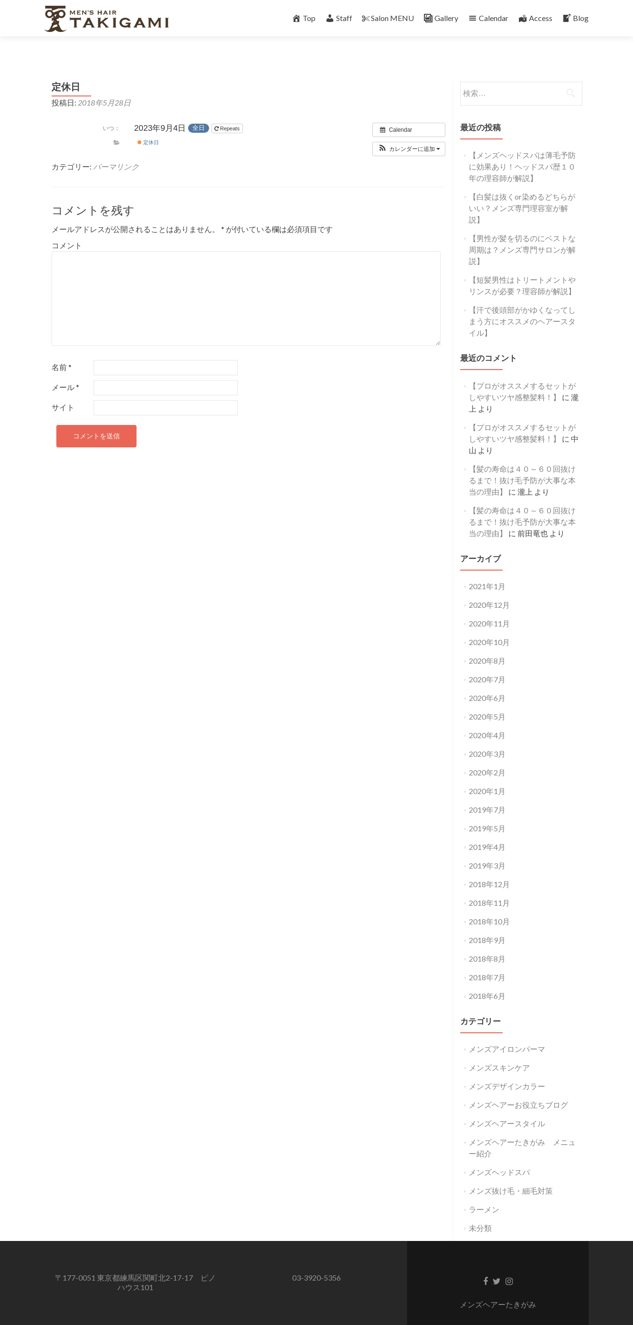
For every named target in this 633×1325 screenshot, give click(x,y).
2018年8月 (487, 941)
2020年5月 (487, 699)
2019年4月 (487, 830)
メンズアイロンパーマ (507, 1032)
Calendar (488, 18)
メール (65, 370)
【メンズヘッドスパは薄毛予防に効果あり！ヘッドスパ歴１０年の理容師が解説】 (522, 150)
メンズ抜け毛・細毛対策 (511, 1173)
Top (304, 18)
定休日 (148, 125)
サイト (63, 390)
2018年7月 (487, 960)
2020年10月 (489, 625)
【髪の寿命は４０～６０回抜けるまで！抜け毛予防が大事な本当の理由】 (522, 463)
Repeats (227, 112)
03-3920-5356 (316, 1260)
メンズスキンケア (499, 1050)
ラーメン (484, 1192)
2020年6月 (487, 681)
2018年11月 (489, 885)
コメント (67, 228)
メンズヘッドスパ (499, 1155)
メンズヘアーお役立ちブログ (518, 1087)
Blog (575, 18)
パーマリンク (116, 149)
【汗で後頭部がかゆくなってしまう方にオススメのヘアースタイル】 (522, 304)
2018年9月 (487, 923)
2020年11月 (489, 606)
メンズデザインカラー (507, 1069)
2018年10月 (489, 904)
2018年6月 (487, 979)
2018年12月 (489, 867)
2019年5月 (487, 811)
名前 (62, 350)
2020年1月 (487, 774)
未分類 (480, 1211)
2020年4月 (487, 718)
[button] (409, 132)
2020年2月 (487, 755)
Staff (338, 18)
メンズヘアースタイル (507, 1106)
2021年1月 (487, 569)
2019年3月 (487, 848)
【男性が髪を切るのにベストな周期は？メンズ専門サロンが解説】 (522, 233)
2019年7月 (487, 792)
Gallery (440, 18)
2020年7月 (487, 662)
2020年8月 (487, 643)
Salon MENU (388, 17)
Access (535, 18)
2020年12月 (489, 588)
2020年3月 (487, 737)
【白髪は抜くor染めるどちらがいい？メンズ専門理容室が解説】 (522, 191)
